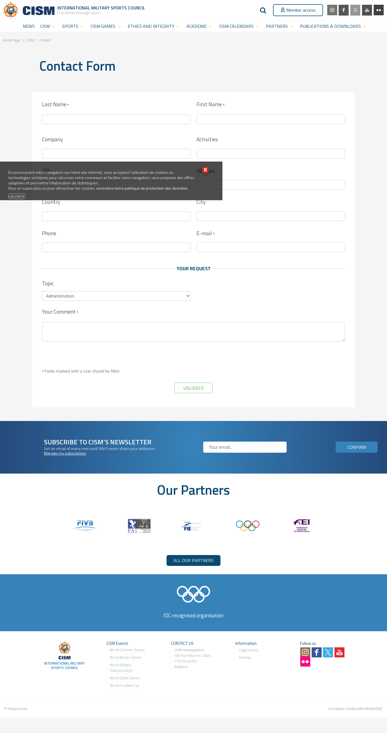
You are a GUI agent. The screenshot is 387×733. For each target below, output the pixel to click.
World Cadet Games (125, 678)
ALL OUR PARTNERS (193, 560)
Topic (48, 283)
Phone (49, 233)
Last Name (55, 104)
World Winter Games (125, 657)
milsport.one (17, 708)
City (201, 201)
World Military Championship (120, 667)
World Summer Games (127, 650)
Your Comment (60, 312)
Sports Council (128, 7)
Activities (207, 139)
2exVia (351, 708)
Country (51, 201)
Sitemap (245, 657)
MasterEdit (372, 708)
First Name (210, 104)
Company (52, 139)
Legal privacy (248, 650)
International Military (84, 7)
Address (206, 170)
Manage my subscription (65, 453)
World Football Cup (124, 685)
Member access (298, 10)
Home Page (11, 40)
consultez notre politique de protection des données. (142, 188)
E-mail (205, 234)
